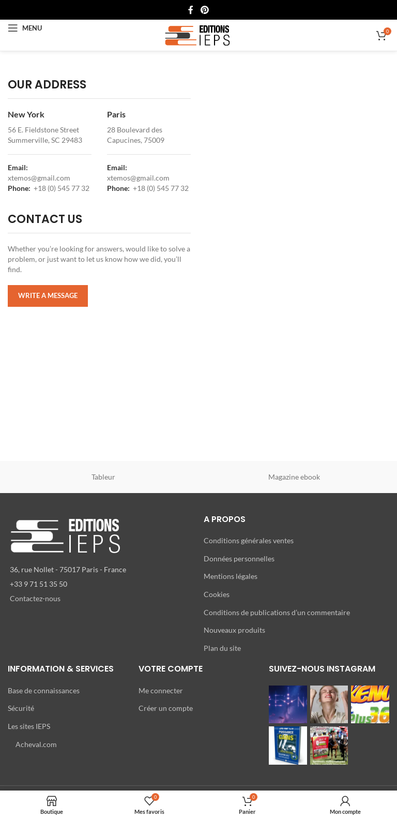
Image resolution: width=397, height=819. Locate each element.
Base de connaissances (44, 690)
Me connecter (161, 690)
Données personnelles (239, 558)
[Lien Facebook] (191, 10)
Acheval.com (36, 744)
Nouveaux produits (234, 630)
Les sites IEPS (29, 726)
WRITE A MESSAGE (48, 295)
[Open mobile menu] (25, 28)
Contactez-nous (35, 598)
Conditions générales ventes (249, 540)
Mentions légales (230, 576)
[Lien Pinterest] (204, 10)
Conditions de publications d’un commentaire (277, 612)
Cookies (217, 594)
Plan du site (222, 648)
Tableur (103, 476)
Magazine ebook (294, 476)
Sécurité (21, 708)
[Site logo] (198, 34)
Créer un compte (166, 708)
